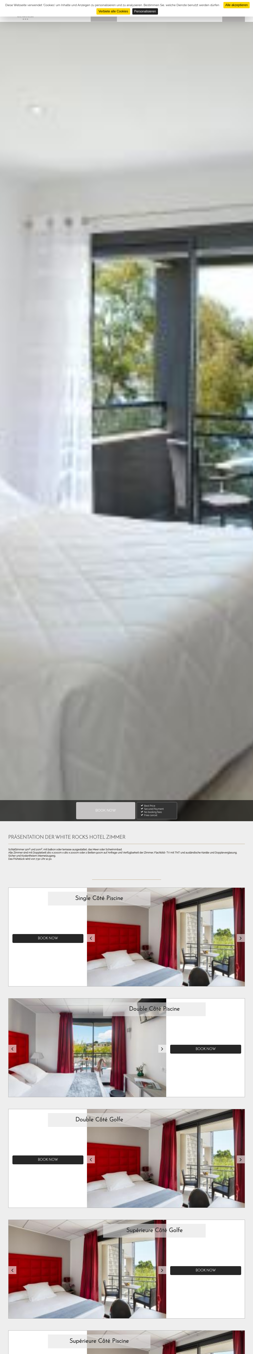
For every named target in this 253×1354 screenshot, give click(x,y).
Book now (48, 938)
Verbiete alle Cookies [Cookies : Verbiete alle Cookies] (113, 11)
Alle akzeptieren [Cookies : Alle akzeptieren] (236, 5)
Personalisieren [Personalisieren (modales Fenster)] (145, 11)
